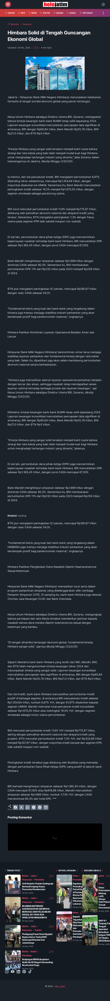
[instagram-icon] (7, 972)
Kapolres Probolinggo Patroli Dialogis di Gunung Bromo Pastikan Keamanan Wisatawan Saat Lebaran (81, 893)
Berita (25, 875)
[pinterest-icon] (24, 972)
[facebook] (15, 807)
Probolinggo (79, 879)
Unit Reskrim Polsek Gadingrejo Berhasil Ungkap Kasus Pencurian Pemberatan (37, 886)
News (75, 875)
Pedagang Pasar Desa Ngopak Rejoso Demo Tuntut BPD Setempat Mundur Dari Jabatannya (37, 938)
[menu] (8, 4)
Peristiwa (39, 879)
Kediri (34, 951)
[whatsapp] (27, 807)
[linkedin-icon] (18, 972)
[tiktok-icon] (30, 972)
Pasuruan (27, 879)
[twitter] (21, 807)
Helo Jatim (60, 986)
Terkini (38, 930)
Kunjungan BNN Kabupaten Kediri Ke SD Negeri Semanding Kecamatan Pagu (37, 962)
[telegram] (33, 807)
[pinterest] (39, 807)
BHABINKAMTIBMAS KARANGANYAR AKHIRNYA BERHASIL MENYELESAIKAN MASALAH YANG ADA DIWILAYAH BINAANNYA (36, 912)
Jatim (33, 875)
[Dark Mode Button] (103, 4)
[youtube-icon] (12, 972)
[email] (45, 807)
